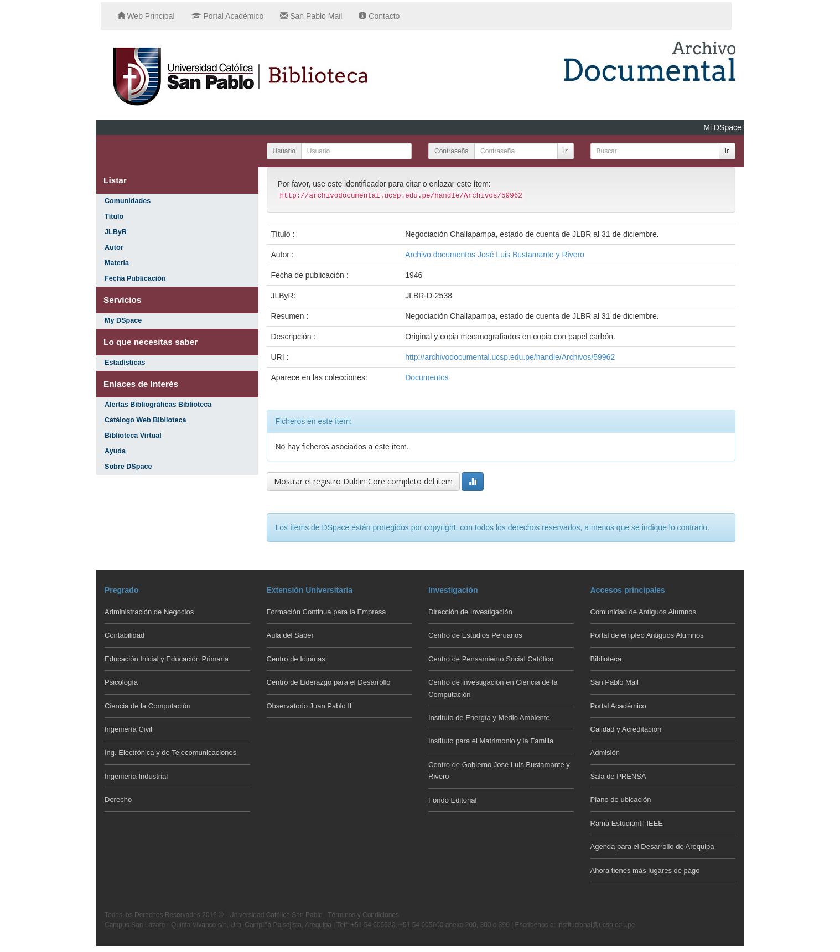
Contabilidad (124, 635)
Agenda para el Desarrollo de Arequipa (652, 846)
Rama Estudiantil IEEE (626, 823)
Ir (565, 151)
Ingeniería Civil (128, 729)
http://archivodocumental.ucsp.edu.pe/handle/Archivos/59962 (510, 357)
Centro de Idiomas (296, 659)
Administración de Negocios (149, 612)
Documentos (427, 377)
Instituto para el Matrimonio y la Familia (490, 741)
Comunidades (128, 201)
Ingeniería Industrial (136, 776)
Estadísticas (125, 362)
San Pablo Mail (311, 15)
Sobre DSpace (128, 466)
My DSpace (123, 320)
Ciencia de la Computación (147, 706)
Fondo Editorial (452, 800)
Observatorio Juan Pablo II (309, 706)
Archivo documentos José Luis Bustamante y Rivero (494, 254)
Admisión (605, 752)
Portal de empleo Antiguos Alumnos (647, 635)
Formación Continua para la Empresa (326, 612)
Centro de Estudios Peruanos (475, 635)
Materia (117, 263)
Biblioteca (605, 659)
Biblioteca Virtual (133, 435)
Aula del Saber (290, 635)
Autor (114, 247)
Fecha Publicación (135, 278)
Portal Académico (227, 16)
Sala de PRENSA (618, 776)
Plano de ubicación (620, 799)
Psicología (121, 682)
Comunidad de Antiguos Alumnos (643, 612)
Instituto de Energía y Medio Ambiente (489, 717)
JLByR (116, 232)
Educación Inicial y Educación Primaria (167, 659)
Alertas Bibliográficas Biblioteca (158, 404)
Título (114, 216)
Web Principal (146, 15)
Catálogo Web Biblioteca (145, 420)
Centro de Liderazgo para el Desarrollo (329, 682)
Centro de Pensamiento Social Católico (490, 659)
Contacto (379, 15)
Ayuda (115, 451)
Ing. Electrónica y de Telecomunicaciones (170, 752)
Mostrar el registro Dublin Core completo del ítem (363, 481)
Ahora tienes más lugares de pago (645, 870)
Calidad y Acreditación (626, 729)
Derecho (118, 799)
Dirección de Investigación (470, 612)
